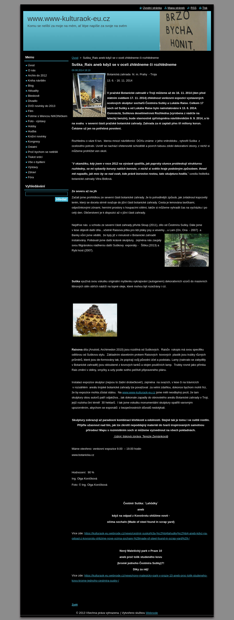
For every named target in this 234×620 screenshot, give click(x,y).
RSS (193, 7)
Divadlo (33, 100)
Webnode (152, 612)
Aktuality (33, 90)
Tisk (204, 7)
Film (30, 111)
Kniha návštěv (37, 80)
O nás (32, 70)
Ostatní (32, 146)
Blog (31, 85)
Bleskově (34, 95)
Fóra (31, 177)
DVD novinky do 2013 (41, 106)
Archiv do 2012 (37, 75)
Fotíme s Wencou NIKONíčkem (47, 116)
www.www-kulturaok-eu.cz (138, 392)
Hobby (32, 126)
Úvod (75, 57)
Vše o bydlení (36, 162)
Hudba (32, 131)
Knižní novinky (37, 136)
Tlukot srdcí (35, 157)
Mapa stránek (176, 7)
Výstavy (33, 167)
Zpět (75, 604)
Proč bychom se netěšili (43, 152)
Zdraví (32, 172)
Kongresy (34, 141)
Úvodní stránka (152, 7)
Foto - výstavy (37, 121)
